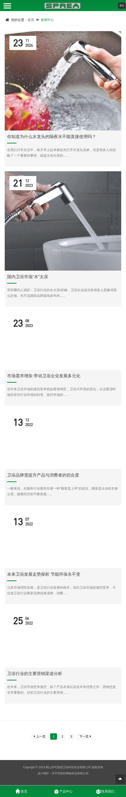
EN (122, 5)
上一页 (39, 736)
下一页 (85, 736)
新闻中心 (47, 20)
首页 (31, 20)
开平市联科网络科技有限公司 (70, 773)
